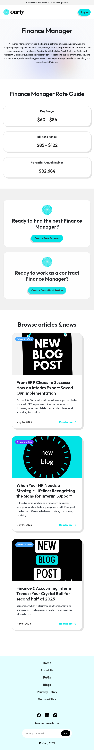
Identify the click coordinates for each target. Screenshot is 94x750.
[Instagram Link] (55, 715)
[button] (73, 12)
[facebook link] (39, 715)
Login (84, 12)
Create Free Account (47, 239)
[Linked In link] (47, 715)
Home (47, 662)
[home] (13, 12)
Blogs (47, 684)
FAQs (47, 677)
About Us (47, 670)
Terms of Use (47, 699)
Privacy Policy (47, 691)
